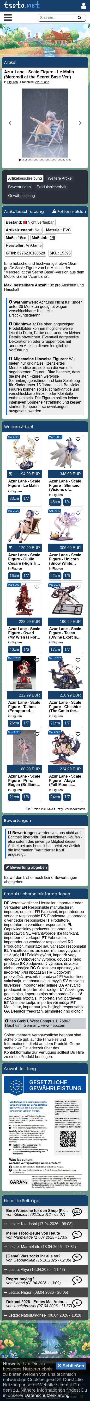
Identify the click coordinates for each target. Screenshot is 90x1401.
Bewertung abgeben (26, 867)
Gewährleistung (21, 196)
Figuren (12, 82)
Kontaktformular (17, 1052)
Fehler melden (69, 211)
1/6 (52, 238)
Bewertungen (19, 187)
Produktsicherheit (51, 187)
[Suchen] (79, 17)
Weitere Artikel (60, 178)
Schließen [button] (71, 1365)
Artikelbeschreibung (25, 178)
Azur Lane (42, 82)
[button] (8, 17)
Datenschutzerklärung (47, 1395)
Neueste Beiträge (21, 1201)
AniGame (34, 245)
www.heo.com (53, 1025)
